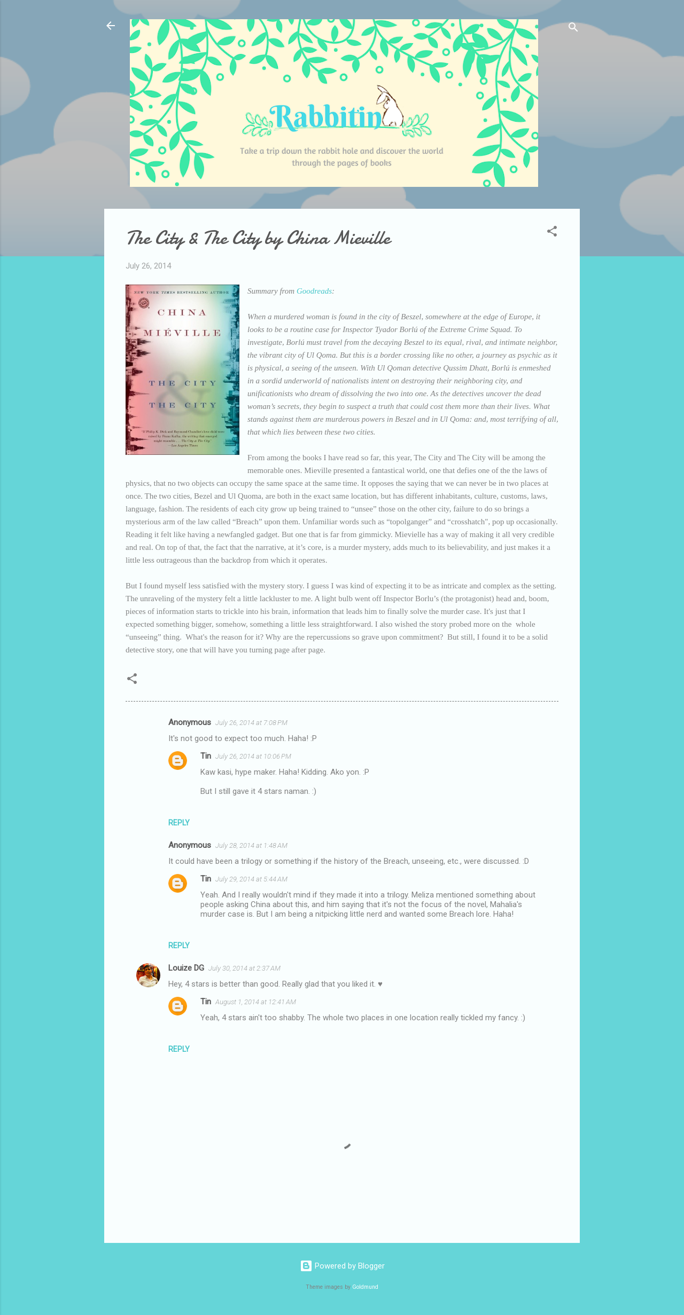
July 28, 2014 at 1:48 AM (251, 845)
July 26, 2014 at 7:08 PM (251, 723)
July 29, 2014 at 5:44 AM (251, 879)
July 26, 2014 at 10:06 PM (253, 756)
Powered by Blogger (342, 1266)
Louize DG (186, 968)
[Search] (573, 29)
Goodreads (313, 291)
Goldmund (365, 1286)
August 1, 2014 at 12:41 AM (255, 1002)
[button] (552, 233)
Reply (179, 822)
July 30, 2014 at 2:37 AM (244, 968)
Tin (205, 756)
